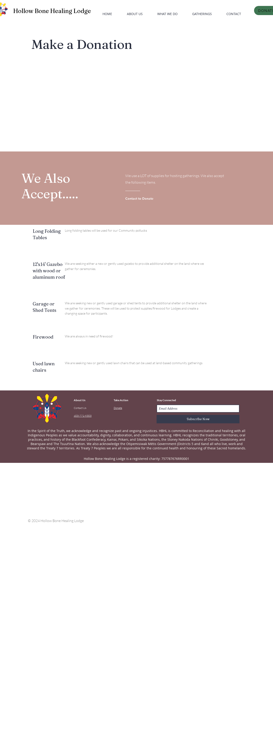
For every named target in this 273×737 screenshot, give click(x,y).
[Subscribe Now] (198, 419)
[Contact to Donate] (143, 198)
